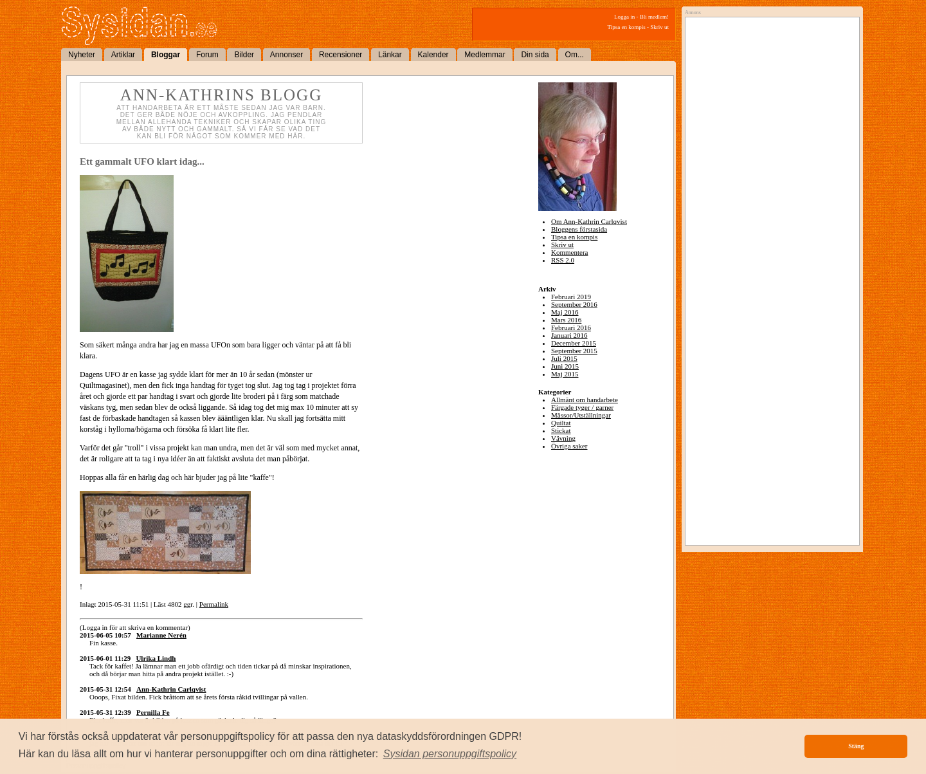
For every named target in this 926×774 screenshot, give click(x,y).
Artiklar (123, 54)
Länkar (390, 54)
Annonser (286, 54)
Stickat (561, 430)
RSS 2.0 (562, 260)
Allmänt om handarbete (584, 399)
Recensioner (340, 54)
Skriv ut (659, 27)
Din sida (535, 54)
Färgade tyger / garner (582, 407)
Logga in (624, 17)
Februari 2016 (571, 327)
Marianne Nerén (161, 635)
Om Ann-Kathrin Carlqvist (589, 221)
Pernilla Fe (153, 712)
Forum (207, 54)
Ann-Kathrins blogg (221, 95)
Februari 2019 (571, 296)
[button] (450, 754)
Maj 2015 (564, 374)
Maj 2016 (564, 312)
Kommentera (569, 252)
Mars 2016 (566, 320)
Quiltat (561, 423)
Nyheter (81, 54)
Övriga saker (569, 446)
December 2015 (573, 343)
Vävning (563, 438)
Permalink (213, 604)
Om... (574, 54)
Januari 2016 (569, 335)
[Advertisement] (769, 152)
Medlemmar (484, 54)
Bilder (244, 54)
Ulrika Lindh (156, 658)
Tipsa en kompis (627, 27)
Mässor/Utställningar (581, 415)
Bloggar (165, 54)
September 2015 (574, 351)
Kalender (433, 54)
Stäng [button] (856, 746)
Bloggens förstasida (579, 229)
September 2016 (574, 304)
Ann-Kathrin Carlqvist (171, 689)
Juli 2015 (564, 358)
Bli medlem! (654, 17)
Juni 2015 (565, 366)
